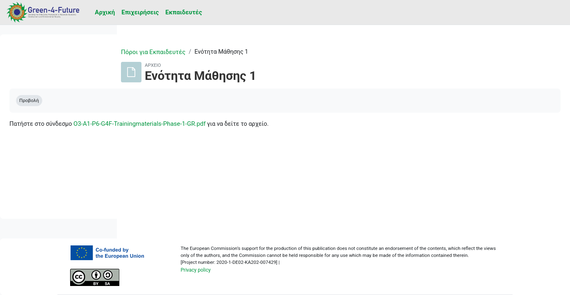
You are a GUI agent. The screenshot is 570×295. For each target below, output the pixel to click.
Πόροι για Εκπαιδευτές (205, 52)
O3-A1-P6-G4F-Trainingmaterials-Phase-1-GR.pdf (265, 124)
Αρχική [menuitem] (105, 12)
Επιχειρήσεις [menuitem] (140, 12)
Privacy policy (258, 276)
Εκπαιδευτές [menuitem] (183, 12)
